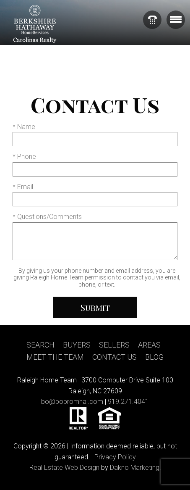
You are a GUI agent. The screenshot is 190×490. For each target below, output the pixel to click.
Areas (149, 344)
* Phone (24, 157)
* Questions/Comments (47, 217)
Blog (154, 357)
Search (40, 344)
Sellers (114, 344)
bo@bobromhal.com (72, 402)
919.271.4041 (128, 402)
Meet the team (55, 357)
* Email (23, 187)
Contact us (114, 357)
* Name (24, 127)
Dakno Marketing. (135, 468)
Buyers (77, 344)
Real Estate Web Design (64, 468)
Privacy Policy (115, 457)
